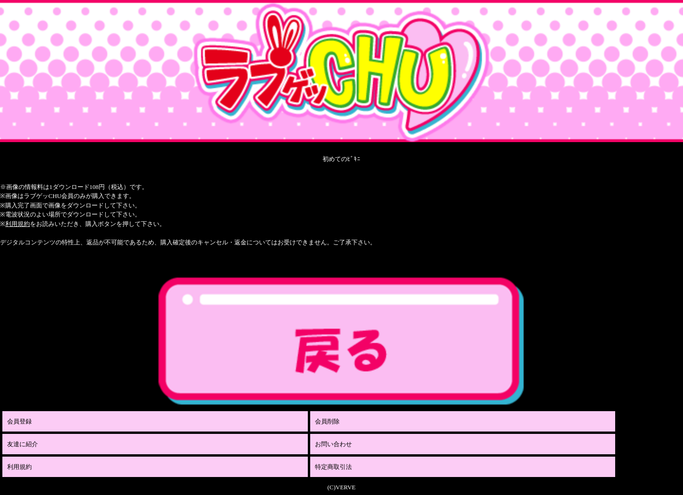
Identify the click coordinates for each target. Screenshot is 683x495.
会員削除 (327, 421)
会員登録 (19, 421)
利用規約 (17, 223)
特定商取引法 (333, 466)
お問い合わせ (333, 444)
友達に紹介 (22, 444)
